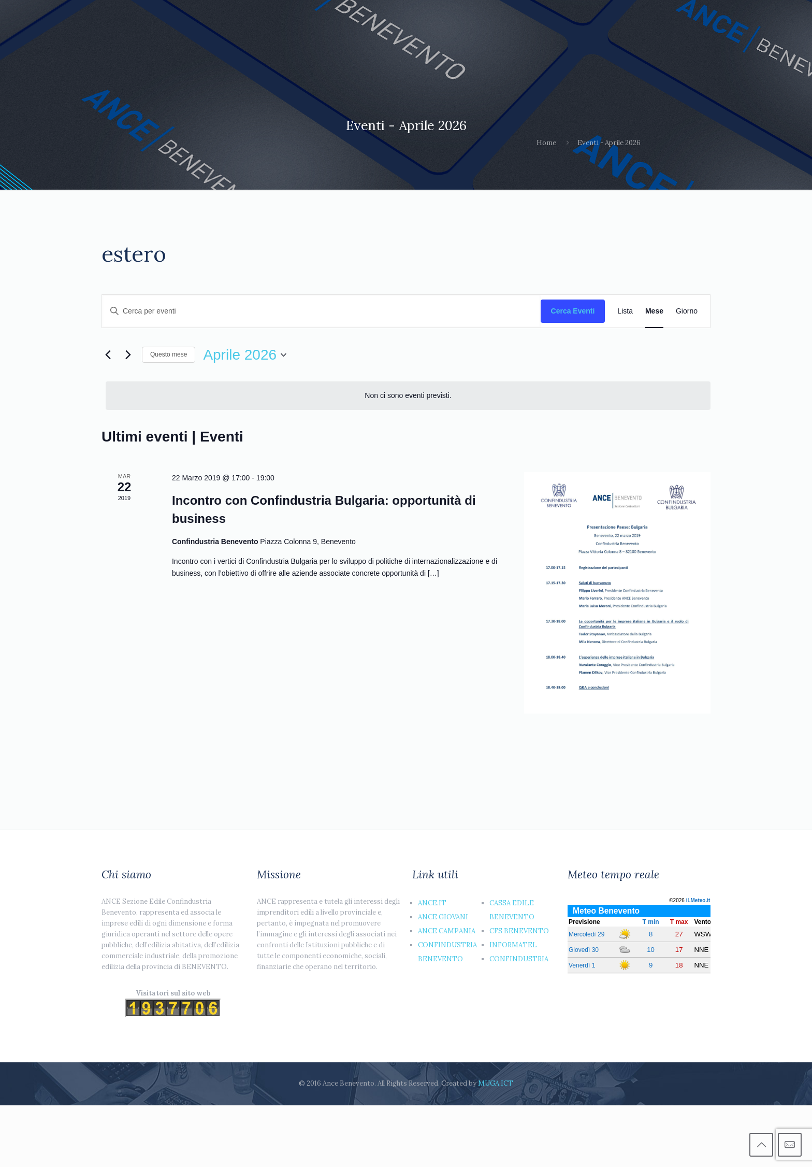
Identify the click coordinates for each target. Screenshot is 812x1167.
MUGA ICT (495, 1083)
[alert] (408, 395)
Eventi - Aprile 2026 (609, 142)
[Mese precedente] (108, 355)
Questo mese (168, 354)
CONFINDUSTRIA (518, 959)
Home (546, 142)
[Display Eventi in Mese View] (654, 311)
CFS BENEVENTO (519, 931)
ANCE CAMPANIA (446, 931)
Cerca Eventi (573, 311)
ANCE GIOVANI (443, 917)
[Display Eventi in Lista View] (625, 311)
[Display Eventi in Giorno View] (687, 311)
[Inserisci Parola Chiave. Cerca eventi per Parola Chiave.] (321, 311)
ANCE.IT (432, 903)
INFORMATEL (513, 945)
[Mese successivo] (128, 355)
